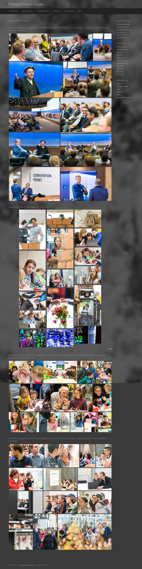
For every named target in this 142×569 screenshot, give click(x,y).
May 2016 (119, 72)
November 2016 (122, 63)
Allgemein (119, 84)
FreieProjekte (43, 11)
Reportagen (27, 11)
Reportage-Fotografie (123, 97)
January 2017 (121, 58)
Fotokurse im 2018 (122, 27)
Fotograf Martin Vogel (25, 4)
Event (118, 89)
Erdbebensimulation (123, 24)
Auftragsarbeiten (122, 86)
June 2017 (119, 52)
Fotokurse (119, 92)
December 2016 (121, 60)
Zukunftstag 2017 (122, 37)
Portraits (14, 11)
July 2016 (119, 66)
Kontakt (56, 11)
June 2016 (120, 69)
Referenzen (69, 11)
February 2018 (121, 47)
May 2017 (119, 55)
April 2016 (120, 74)
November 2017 (121, 49)
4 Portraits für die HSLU (124, 30)
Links (79, 11)
